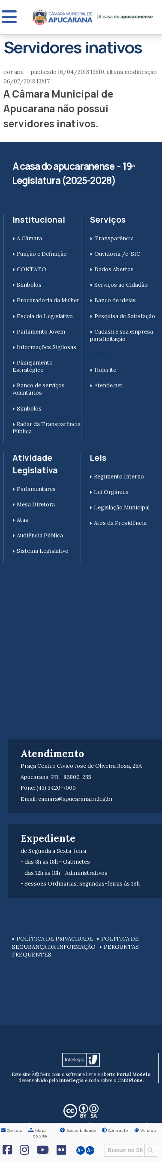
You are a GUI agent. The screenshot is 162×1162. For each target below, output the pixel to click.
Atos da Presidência (120, 523)
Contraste (118, 1130)
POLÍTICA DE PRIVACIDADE (54, 938)
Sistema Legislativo (43, 551)
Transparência (114, 238)
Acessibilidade (81, 1130)
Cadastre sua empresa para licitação (121, 335)
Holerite (105, 370)
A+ (80, 1150)
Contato (14, 1130)
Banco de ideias (115, 300)
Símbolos (29, 284)
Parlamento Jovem (41, 331)
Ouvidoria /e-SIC (117, 254)
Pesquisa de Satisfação (124, 316)
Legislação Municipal (122, 507)
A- (90, 1150)
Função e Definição (42, 254)
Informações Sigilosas (46, 347)
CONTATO (31, 269)
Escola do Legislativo (45, 316)
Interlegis (71, 1080)
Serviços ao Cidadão (121, 284)
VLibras (148, 1130)
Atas (22, 520)
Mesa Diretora (36, 504)
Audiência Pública (40, 535)
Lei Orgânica (111, 492)
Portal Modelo (133, 1074)
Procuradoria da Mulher (48, 300)
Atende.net (108, 385)
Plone (136, 1080)
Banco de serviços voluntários (38, 389)
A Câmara (29, 238)
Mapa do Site (40, 1133)
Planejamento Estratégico (32, 366)
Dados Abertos (114, 269)
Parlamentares (36, 489)
